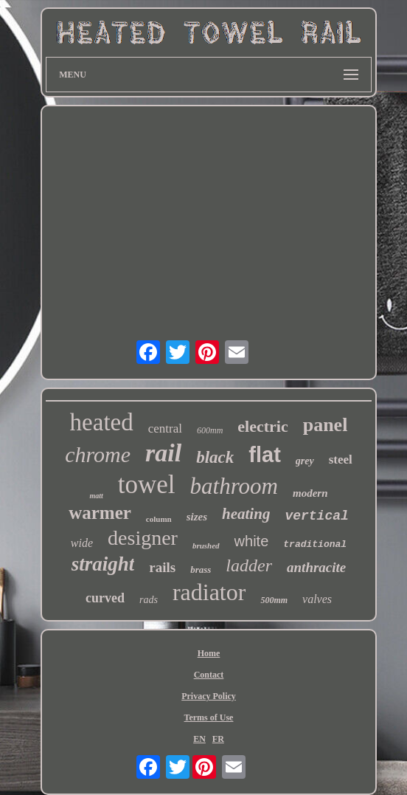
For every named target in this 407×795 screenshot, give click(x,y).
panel (325, 425)
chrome (98, 454)
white (251, 541)
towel (146, 484)
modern (310, 493)
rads (148, 599)
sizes (197, 517)
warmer (100, 513)
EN (199, 739)
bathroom (234, 486)
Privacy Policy (208, 696)
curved (105, 598)
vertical (316, 516)
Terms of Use (209, 717)
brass (200, 569)
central (165, 428)
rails (162, 567)
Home (209, 653)
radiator (209, 592)
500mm (274, 600)
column (159, 518)
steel (340, 459)
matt (95, 496)
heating (246, 514)
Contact (209, 675)
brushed (206, 545)
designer (143, 537)
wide (82, 543)
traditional (315, 544)
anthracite (316, 567)
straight (103, 564)
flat (264, 455)
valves (317, 599)
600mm (210, 430)
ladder (249, 565)
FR (218, 739)
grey (305, 461)
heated (101, 422)
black (215, 457)
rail (163, 453)
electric (262, 426)
